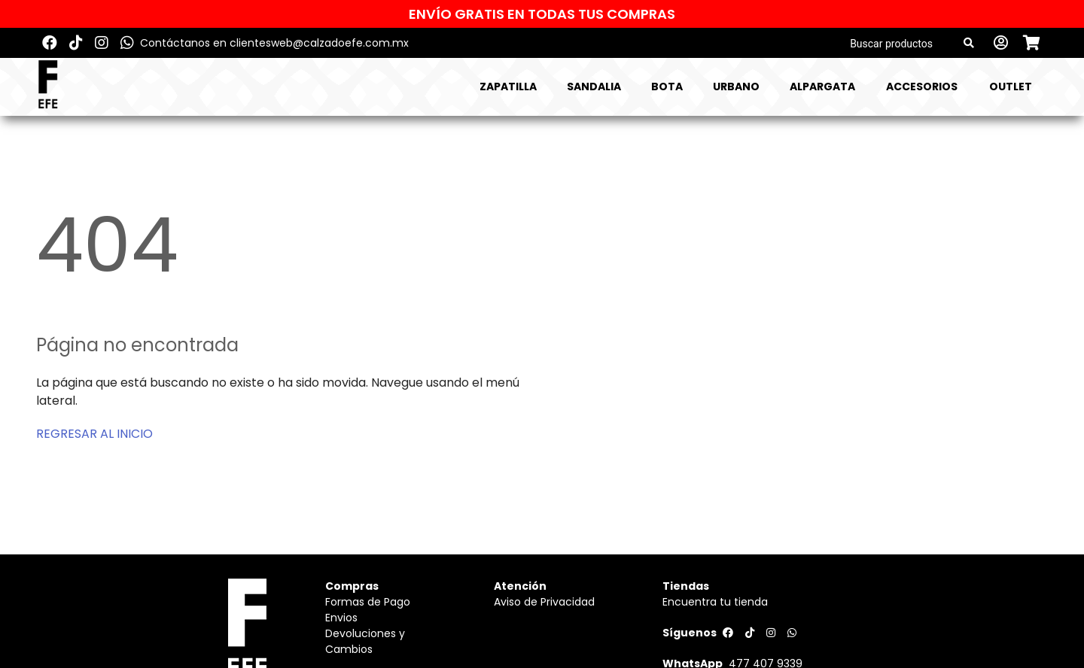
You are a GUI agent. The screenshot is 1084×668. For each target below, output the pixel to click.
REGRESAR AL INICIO (94, 433)
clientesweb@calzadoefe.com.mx (319, 42)
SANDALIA (594, 86)
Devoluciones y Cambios (365, 641)
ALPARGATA (822, 86)
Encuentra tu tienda (715, 601)
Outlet (1010, 86)
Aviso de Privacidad (544, 601)
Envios (341, 617)
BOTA (667, 86)
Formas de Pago (367, 601)
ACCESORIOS (922, 86)
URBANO (736, 86)
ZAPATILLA (508, 86)
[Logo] (47, 87)
